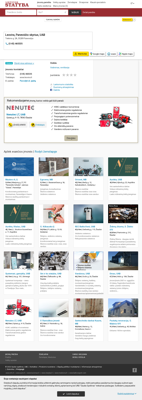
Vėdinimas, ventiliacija (59, 67)
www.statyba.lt (47, 373)
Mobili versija (79, 357)
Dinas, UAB (115, 273)
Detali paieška (89, 12)
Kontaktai (33, 367)
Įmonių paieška (44, 2)
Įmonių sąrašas (53, 20)
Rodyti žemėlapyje (46, 151)
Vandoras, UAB (82, 273)
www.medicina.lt (61, 373)
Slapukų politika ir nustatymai (68, 367)
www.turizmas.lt (33, 373)
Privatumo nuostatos (47, 367)
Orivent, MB (81, 179)
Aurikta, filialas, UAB (15, 226)
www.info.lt (10, 373)
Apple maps (126, 53)
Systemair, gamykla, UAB (17, 273)
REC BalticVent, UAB (85, 226)
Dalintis (55, 90)
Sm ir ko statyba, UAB (50, 273)
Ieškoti (75, 12)
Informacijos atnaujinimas (92, 367)
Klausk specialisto (98, 2)
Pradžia (8, 357)
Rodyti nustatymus (127, 394)
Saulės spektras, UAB (19, 367)
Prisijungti (20, 369)
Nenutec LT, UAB (16, 114)
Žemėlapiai (72, 2)
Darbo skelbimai (44, 6)
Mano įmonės (60, 6)
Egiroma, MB (46, 179)
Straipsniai (83, 2)
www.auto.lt (20, 373)
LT (133, 3)
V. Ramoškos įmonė (49, 320)
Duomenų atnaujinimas (62, 87)
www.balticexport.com (77, 373)
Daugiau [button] (71, 138)
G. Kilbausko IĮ (47, 226)
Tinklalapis (38, 125)
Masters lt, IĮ (11, 179)
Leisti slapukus (71, 394)
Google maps (97, 53)
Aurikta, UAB (116, 179)
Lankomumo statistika (61, 84)
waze (111, 54)
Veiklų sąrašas (59, 2)
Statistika (10, 369)
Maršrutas (52, 357)
